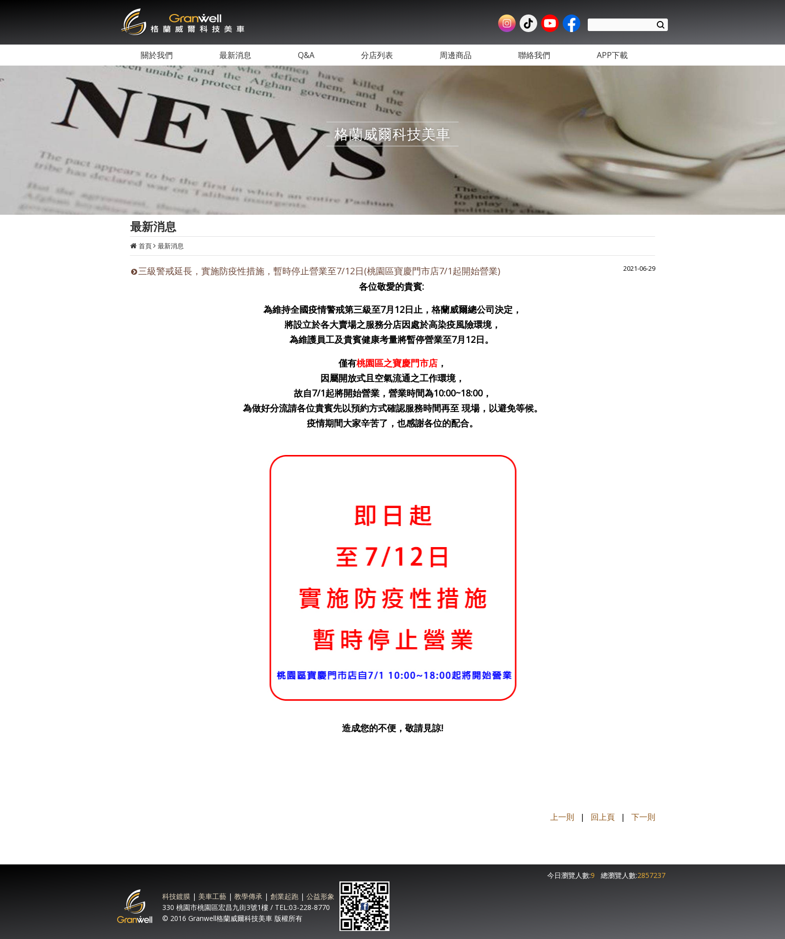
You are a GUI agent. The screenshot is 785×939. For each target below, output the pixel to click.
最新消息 (171, 245)
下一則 (643, 816)
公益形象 (320, 896)
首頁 (145, 245)
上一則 (562, 816)
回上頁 (603, 816)
